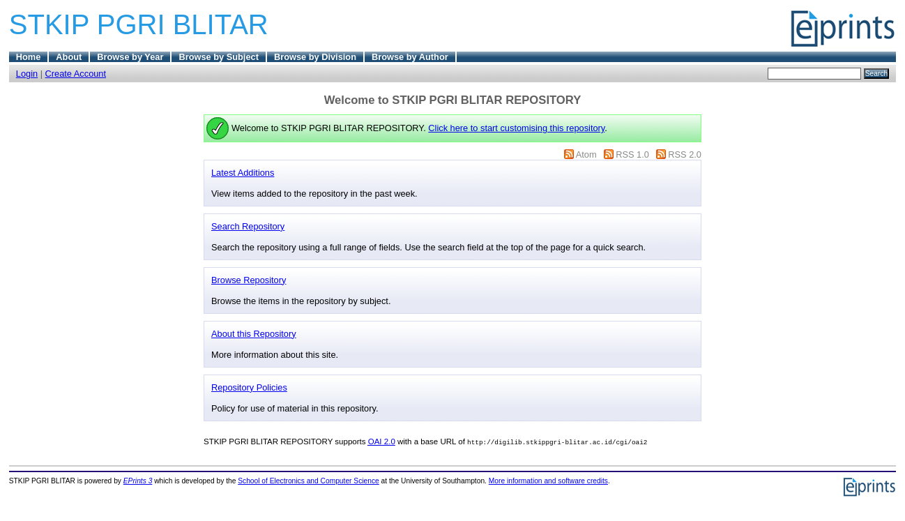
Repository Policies (249, 387)
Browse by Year (130, 57)
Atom (586, 154)
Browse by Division (315, 57)
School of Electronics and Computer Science (308, 481)
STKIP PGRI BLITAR (138, 24)
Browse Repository (248, 280)
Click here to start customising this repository (516, 128)
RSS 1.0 (632, 154)
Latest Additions (242, 172)
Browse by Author (410, 57)
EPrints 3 (138, 481)
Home (28, 57)
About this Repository (253, 334)
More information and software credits (548, 481)
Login (27, 73)
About (69, 57)
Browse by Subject (218, 57)
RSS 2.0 (684, 154)
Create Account (76, 73)
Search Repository (247, 226)
